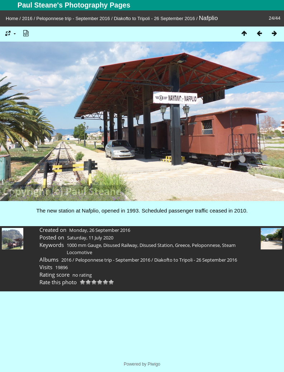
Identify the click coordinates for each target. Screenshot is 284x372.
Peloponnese (206, 245)
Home (12, 18)
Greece (182, 245)
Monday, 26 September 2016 (99, 230)
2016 (27, 18)
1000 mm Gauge (84, 245)
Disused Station (156, 245)
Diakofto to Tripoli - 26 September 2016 (154, 18)
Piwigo (154, 364)
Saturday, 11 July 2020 (90, 237)
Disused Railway (120, 245)
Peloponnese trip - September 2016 (73, 18)
